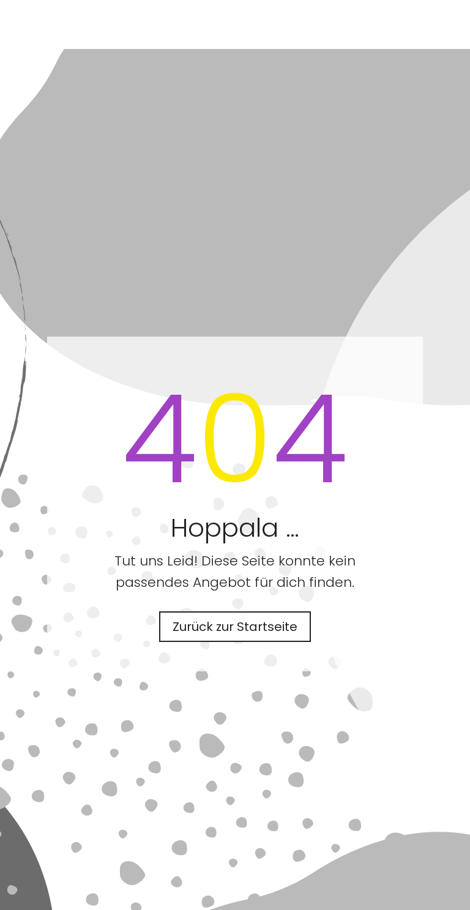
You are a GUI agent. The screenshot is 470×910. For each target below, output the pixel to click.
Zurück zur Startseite (235, 626)
